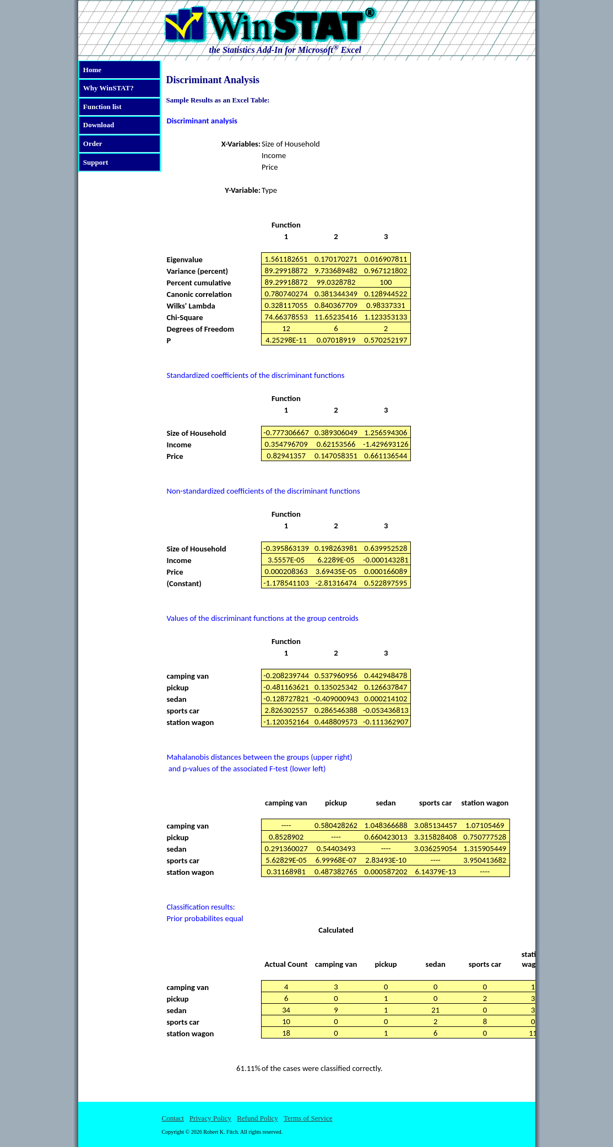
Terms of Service (308, 1118)
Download (98, 125)
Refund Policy (257, 1118)
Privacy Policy (210, 1118)
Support (96, 162)
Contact (173, 1118)
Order (92, 143)
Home (92, 70)
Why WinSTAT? (108, 88)
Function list (102, 106)
